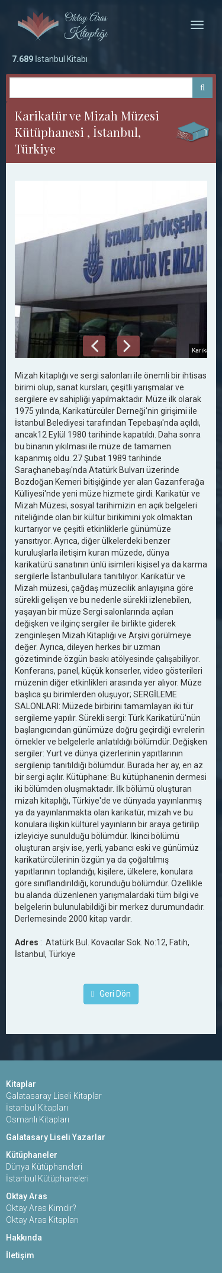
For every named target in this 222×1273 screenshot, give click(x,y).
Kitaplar (21, 1084)
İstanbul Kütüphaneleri (47, 1178)
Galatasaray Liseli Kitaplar (54, 1096)
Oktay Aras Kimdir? (41, 1208)
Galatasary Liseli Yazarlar (55, 1137)
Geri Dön (111, 993)
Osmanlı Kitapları (37, 1119)
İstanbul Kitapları (37, 1107)
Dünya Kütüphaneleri (44, 1166)
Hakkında (24, 1237)
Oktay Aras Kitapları (42, 1220)
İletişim (20, 1255)
